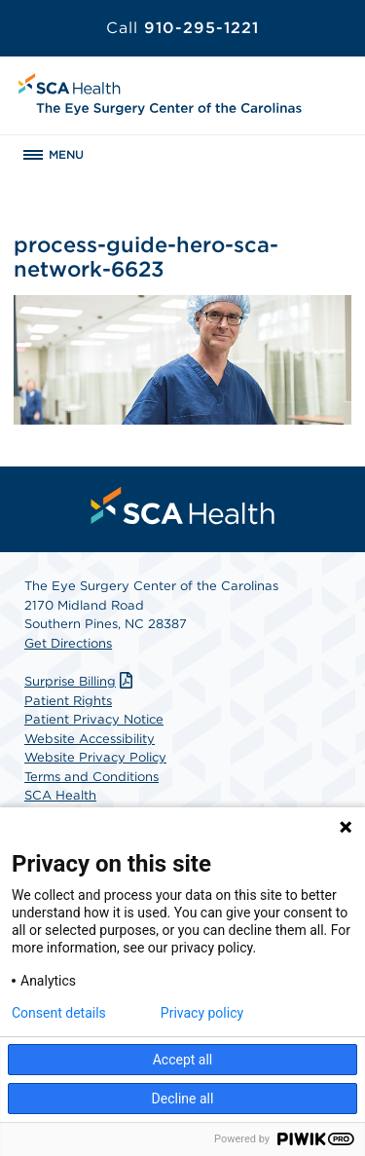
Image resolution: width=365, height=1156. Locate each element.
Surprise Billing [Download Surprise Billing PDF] (80, 681)
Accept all (183, 1059)
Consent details (59, 1013)
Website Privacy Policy (95, 757)
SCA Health (60, 795)
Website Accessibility (89, 738)
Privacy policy (202, 1013)
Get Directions (68, 643)
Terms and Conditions (91, 776)
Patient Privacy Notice (94, 719)
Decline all (183, 1098)
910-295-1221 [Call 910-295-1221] (182, 28)
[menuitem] (183, 505)
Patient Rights (68, 700)
